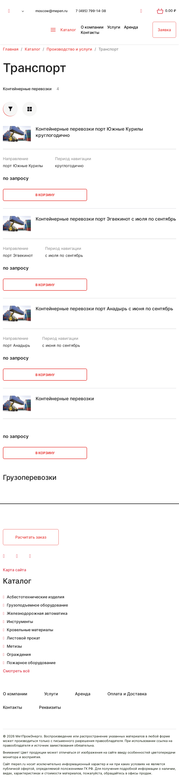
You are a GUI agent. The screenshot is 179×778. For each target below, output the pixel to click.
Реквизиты (50, 707)
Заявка (164, 29)
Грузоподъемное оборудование (37, 605)
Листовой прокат (23, 638)
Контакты (90, 32)
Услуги (113, 27)
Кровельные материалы (30, 629)
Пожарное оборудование (31, 662)
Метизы (14, 646)
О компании (92, 27)
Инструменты (20, 621)
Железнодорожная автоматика (37, 613)
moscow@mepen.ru (51, 11)
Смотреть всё (16, 670)
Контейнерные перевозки (27, 88)
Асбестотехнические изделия (35, 596)
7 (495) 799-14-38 (91, 11)
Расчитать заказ (30, 537)
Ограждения (19, 654)
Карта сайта (14, 569)
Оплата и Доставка (127, 693)
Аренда (131, 27)
